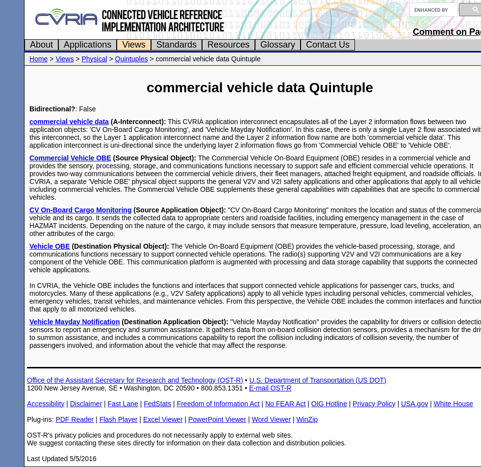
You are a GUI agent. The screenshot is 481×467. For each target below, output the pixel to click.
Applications (87, 45)
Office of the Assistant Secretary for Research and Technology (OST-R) (135, 380)
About (41, 45)
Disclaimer (86, 404)
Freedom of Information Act (218, 404)
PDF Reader (74, 419)
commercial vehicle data (69, 122)
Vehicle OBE (49, 246)
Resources (228, 45)
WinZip (307, 419)
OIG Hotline (329, 404)
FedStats (157, 404)
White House (453, 404)
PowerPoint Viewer (217, 419)
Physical (94, 59)
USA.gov (414, 404)
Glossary (277, 45)
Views (134, 45)
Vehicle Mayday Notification (74, 322)
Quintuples (131, 59)
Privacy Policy (374, 404)
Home (38, 59)
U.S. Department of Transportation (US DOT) (317, 380)
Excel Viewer (163, 419)
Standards (176, 45)
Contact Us (328, 45)
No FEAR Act (285, 404)
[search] (432, 9)
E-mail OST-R (270, 388)
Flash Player (119, 419)
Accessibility (45, 404)
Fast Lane (122, 404)
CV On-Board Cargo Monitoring (80, 210)
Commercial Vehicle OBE (70, 158)
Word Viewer (271, 419)
